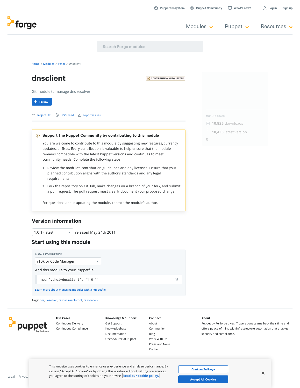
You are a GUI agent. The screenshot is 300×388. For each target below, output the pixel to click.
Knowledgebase (116, 328)
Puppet (237, 25)
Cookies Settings (203, 369)
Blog (152, 334)
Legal (11, 376)
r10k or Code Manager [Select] (68, 261)
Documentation (115, 334)
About (153, 323)
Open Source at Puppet (120, 339)
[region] (150, 373)
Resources (277, 25)
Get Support (113, 323)
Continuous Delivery (69, 323)
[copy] (176, 279)
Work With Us (158, 339)
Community (156, 328)
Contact (154, 349)
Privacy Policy (28, 376)
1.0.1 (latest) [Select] (52, 232)
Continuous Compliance (72, 328)
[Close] (263, 373)
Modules (199, 25)
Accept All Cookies (203, 379)
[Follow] (42, 102)
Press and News (160, 344)
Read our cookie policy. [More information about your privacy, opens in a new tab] (141, 376)
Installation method (48, 254)
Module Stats (215, 116)
